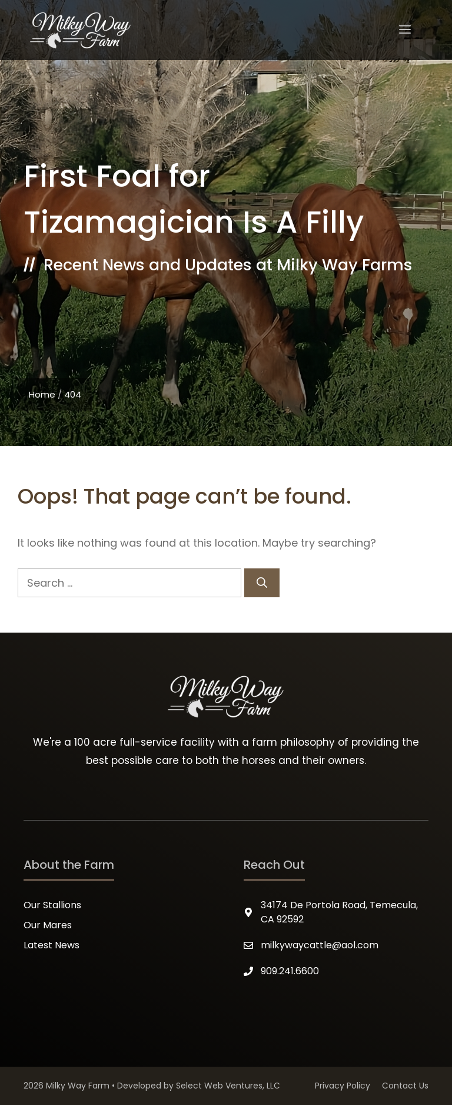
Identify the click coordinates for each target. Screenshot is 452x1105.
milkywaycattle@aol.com (319, 945)
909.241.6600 (290, 971)
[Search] (262, 582)
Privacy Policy (342, 1085)
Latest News (51, 945)
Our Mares (48, 925)
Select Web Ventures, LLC (228, 1085)
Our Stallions (52, 905)
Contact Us (405, 1085)
